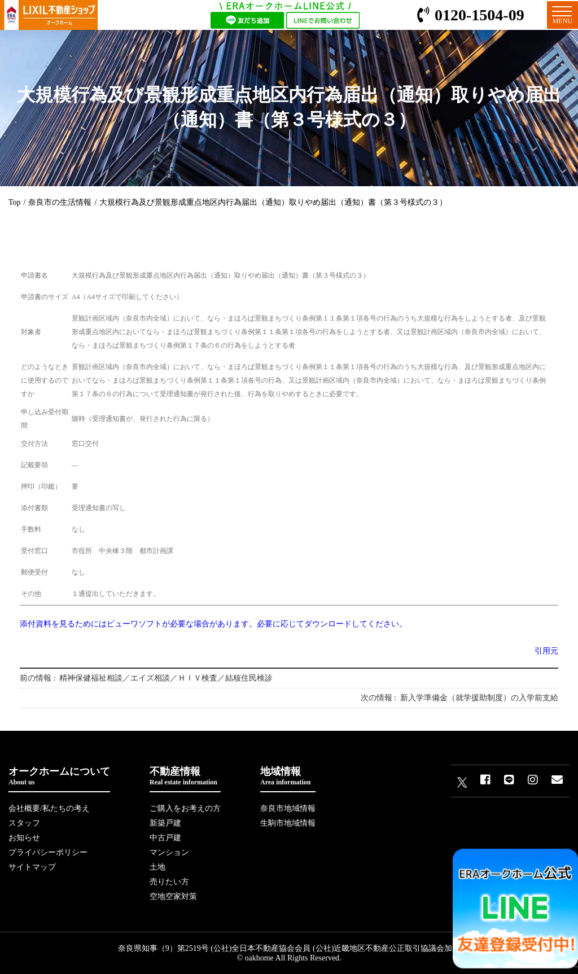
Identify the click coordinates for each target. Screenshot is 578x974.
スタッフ (24, 823)
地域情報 (288, 776)
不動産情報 (185, 776)
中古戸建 (165, 837)
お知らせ (24, 837)
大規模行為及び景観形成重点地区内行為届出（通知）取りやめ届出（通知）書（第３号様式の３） (273, 202)
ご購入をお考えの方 (185, 808)
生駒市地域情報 (288, 823)
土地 (157, 867)
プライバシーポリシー (47, 852)
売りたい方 (169, 882)
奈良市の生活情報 (59, 202)
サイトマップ (32, 867)
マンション (169, 852)
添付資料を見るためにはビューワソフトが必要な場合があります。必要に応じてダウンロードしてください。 (213, 624)
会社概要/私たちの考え (49, 808)
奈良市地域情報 (288, 808)
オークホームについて (59, 776)
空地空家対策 (173, 896)
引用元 (546, 651)
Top (14, 202)
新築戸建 (165, 823)
